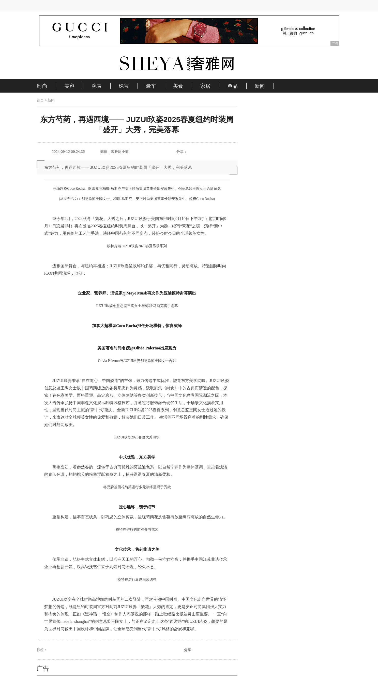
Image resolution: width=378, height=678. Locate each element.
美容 (69, 86)
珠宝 (124, 86)
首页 (40, 100)
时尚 (42, 86)
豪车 (151, 86)
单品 (233, 86)
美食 (178, 86)
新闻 (260, 86)
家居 (205, 86)
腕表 (97, 86)
